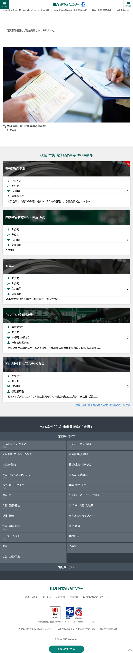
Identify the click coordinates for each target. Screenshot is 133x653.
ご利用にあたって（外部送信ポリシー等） (76, 629)
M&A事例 (60, 597)
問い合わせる (66, 649)
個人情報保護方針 (108, 629)
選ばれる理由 (31, 597)
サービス (46, 597)
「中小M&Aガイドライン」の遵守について (34, 629)
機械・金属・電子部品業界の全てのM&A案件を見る (102, 404)
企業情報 (74, 597)
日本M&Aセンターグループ (95, 597)
